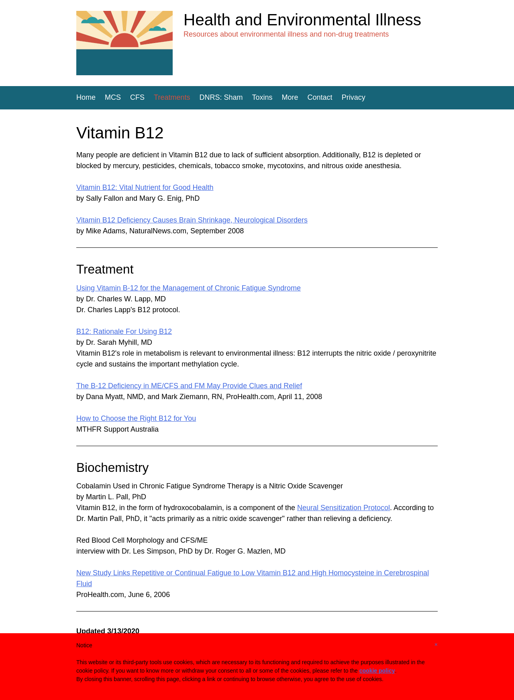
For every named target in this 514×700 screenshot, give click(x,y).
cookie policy (377, 670)
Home (86, 97)
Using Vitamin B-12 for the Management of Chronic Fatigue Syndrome (188, 288)
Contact (320, 97)
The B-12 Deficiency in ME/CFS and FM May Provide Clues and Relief (189, 386)
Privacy (353, 97)
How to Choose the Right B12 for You (136, 418)
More (290, 97)
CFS (137, 97)
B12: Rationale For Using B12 (124, 331)
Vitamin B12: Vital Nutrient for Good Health (145, 187)
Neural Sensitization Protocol (343, 508)
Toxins (262, 97)
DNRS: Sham (221, 97)
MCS (113, 97)
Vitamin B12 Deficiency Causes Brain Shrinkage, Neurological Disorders (192, 220)
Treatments (172, 97)
